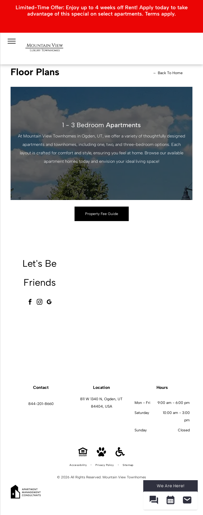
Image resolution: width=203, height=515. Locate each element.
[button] (153, 500)
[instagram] (39, 303)
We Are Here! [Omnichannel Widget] (170, 486)
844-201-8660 (41, 404)
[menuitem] (78, 465)
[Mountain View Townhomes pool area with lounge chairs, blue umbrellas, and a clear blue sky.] (162, 284)
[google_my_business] (49, 303)
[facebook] (30, 303)
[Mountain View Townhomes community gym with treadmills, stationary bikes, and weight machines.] (104, 342)
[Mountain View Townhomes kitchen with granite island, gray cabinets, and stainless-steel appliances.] (162, 342)
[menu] (12, 41)
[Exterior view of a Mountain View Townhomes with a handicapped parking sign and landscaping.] (104, 284)
